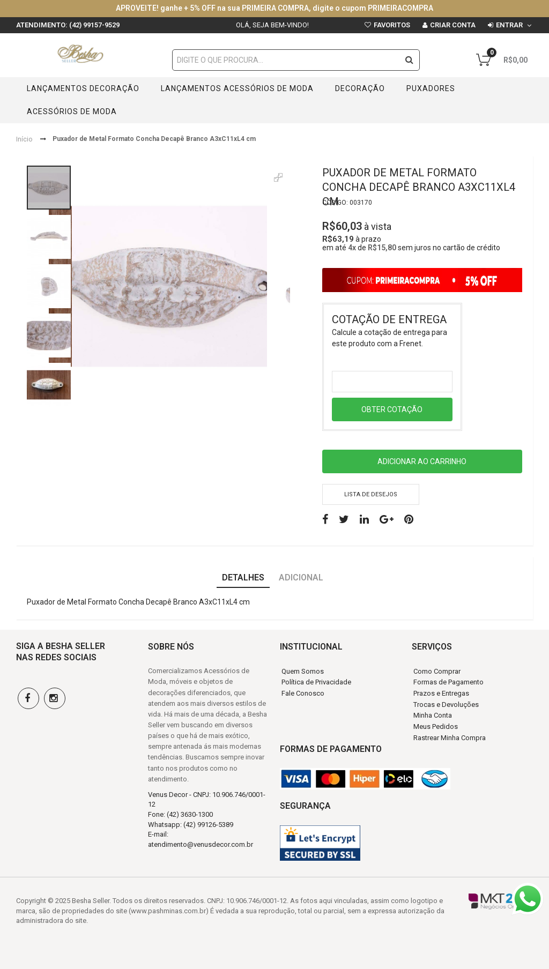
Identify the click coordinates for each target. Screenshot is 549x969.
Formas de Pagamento (448, 682)
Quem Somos (302, 671)
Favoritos (392, 25)
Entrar (509, 25)
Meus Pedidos (435, 726)
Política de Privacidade (316, 682)
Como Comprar (437, 671)
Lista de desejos (370, 494)
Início (24, 139)
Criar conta (453, 25)
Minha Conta (432, 715)
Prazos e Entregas (441, 693)
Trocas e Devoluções (446, 704)
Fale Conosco (302, 693)
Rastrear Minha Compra (449, 738)
